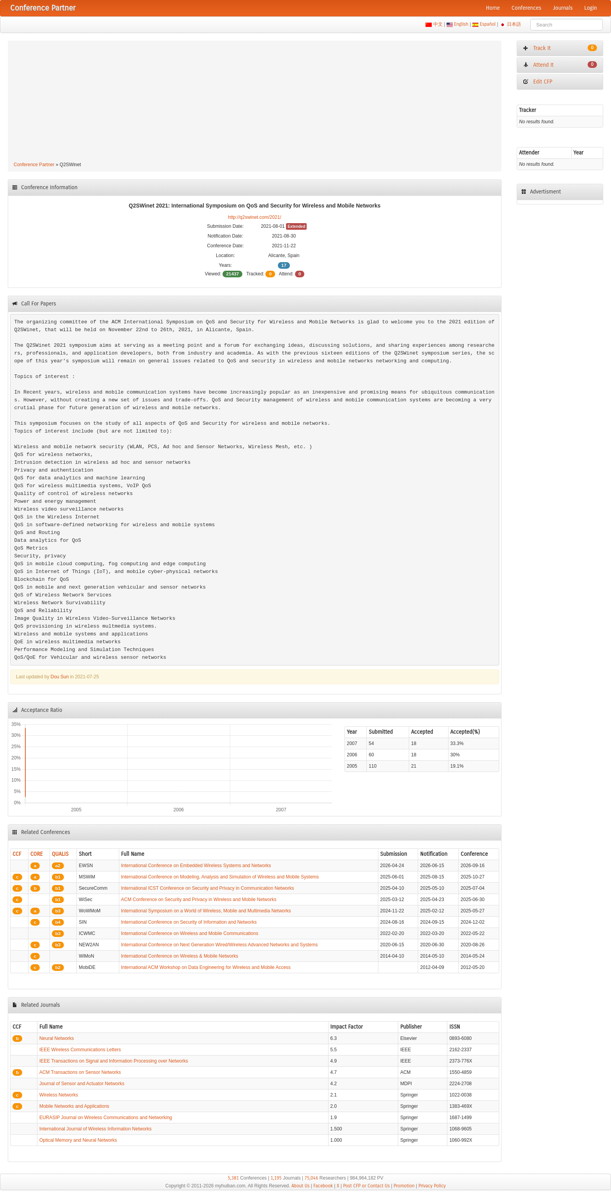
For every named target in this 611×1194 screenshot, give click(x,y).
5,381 (233, 1178)
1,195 (276, 1178)
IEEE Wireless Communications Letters (80, 1049)
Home (493, 8)
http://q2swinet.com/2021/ (254, 217)
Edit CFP (537, 81)
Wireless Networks (58, 1095)
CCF (16, 854)
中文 (438, 24)
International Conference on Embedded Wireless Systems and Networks (196, 865)
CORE (36, 854)
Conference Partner (34, 164)
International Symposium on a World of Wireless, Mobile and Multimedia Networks (206, 911)
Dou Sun (60, 676)
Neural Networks (56, 1038)
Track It (560, 47)
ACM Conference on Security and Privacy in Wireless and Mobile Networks (199, 899)
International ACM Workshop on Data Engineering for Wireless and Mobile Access (206, 967)
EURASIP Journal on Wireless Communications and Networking (105, 1117)
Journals (562, 8)
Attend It (560, 64)
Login (591, 8)
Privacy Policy (432, 1186)
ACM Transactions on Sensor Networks (80, 1072)
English (461, 24)
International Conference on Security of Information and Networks (189, 922)
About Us (300, 1186)
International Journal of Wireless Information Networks (95, 1129)
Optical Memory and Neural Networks (78, 1140)
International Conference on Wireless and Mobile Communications (189, 933)
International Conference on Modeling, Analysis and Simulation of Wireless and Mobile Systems (220, 877)
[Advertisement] (254, 102)
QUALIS (60, 854)
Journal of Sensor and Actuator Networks (81, 1083)
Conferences (526, 8)
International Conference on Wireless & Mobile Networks (179, 956)
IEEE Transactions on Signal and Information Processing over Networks (113, 1061)
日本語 (514, 24)
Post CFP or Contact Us (366, 1186)
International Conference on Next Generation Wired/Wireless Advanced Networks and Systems (219, 944)
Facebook (323, 1186)
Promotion (404, 1186)
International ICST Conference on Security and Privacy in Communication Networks (207, 888)
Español (488, 24)
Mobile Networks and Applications (74, 1106)
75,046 (311, 1178)
